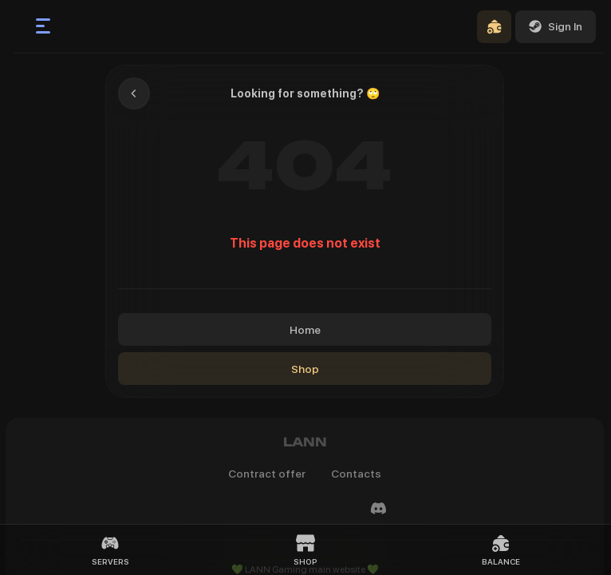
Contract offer (267, 473)
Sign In (555, 26)
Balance (501, 549)
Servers (110, 549)
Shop (305, 369)
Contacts (356, 473)
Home (305, 329)
